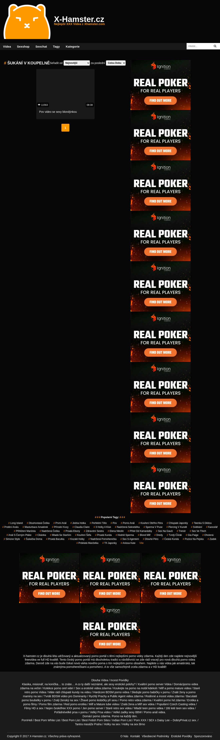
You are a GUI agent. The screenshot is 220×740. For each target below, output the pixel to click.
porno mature (175, 688)
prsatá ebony (72, 531)
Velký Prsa (96, 712)
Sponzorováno (203, 736)
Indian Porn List (122, 720)
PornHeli (27, 720)
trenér (181, 531)
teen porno (149, 708)
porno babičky (151, 692)
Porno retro (127, 700)
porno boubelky (31, 700)
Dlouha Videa (99, 680)
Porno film (45, 704)
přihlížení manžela (25, 531)
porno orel (60, 688)
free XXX (66, 708)
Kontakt (135, 736)
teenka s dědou (202, 523)
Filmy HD (30, 708)
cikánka (40, 535)
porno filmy (30, 704)
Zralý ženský (61, 700)
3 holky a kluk (102, 527)
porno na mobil (138, 688)
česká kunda (170, 539)
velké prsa (71, 712)
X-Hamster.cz (79, 21)
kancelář (212, 527)
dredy (158, 535)
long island (15, 523)
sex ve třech (198, 531)
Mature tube (103, 704)
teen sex (181, 708)
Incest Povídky (119, 680)
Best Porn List (71, 720)
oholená (207, 535)
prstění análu (10, 527)
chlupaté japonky (177, 523)
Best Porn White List (47, 720)
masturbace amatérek (35, 527)
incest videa (166, 696)
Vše (141, 543)
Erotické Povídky (181, 736)
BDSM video (60, 696)
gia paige (192, 535)
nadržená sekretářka (127, 527)
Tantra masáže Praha (88, 724)
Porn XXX (140, 720)
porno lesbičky (98, 700)
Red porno (70, 704)
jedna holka (78, 523)
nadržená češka (49, 531)
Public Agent (117, 696)
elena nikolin (116, 531)
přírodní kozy (60, 527)
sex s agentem (129, 539)
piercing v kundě (176, 527)
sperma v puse (153, 527)
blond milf (144, 535)
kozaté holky (76, 539)
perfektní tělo (98, 523)
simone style (12, 539)
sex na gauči (164, 531)
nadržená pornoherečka (102, 539)
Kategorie (73, 46)
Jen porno (88, 708)
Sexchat (41, 46)
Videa (7, 46)
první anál (59, 523)
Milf (139, 704)
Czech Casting (179, 704)
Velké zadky (120, 712)
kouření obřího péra (151, 523)
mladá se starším (60, 535)
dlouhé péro (150, 539)
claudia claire (81, 527)
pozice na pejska (193, 539)
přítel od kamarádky (140, 531)
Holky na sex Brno (133, 724)
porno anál (128, 523)
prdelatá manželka (87, 543)
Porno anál (151, 712)
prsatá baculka (55, 539)
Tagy (56, 46)
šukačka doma (33, 539)
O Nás (124, 736)
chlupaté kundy (70, 692)
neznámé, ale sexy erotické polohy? (113, 684)
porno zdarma (101, 716)
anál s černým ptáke (19, 535)
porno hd (169, 700)
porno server (156, 684)
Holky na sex (112, 724)
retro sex (118, 708)
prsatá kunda (103, 535)
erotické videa (92, 688)
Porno (115, 716)
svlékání (196, 527)
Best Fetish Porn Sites (96, 720)
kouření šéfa (83, 535)
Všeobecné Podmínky (155, 736)
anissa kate (128, 543)
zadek (212, 539)
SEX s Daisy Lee (159, 720)
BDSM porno (114, 692)
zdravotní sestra (94, 531)
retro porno (31, 692)
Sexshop (23, 46)
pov (114, 523)
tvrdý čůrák (174, 535)
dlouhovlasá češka (38, 523)
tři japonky (109, 543)
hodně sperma (125, 535)
